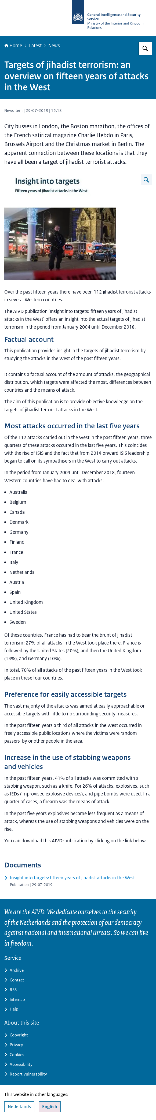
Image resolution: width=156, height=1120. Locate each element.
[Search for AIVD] (145, 48)
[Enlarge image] (146, 179)
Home (13, 45)
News (54, 45)
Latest (35, 45)
